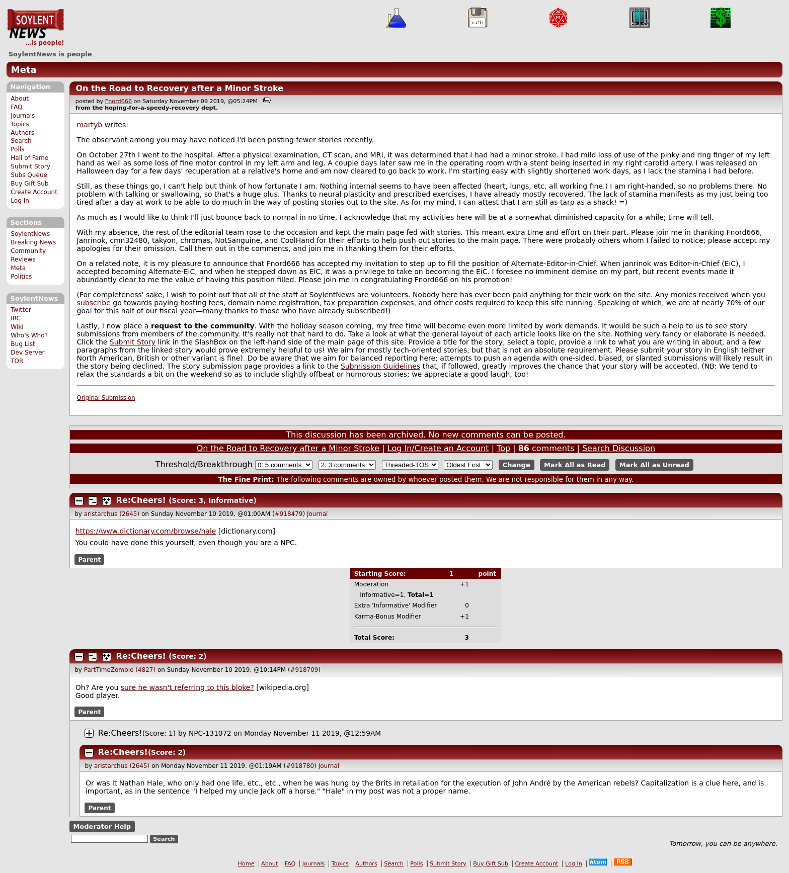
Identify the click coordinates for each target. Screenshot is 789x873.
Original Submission (106, 397)
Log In (20, 200)
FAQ (16, 107)
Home (246, 863)
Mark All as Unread (654, 465)
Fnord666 (118, 101)
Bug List (23, 343)
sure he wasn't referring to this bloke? (187, 687)
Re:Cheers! (141, 500)
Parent (89, 559)
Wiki (17, 326)
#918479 (289, 513)
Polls (17, 149)
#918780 (300, 765)
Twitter (21, 309)
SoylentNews (35, 28)
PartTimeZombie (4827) (119, 669)
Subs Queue (29, 175)
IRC (16, 318)
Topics (20, 124)
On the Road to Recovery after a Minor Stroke (179, 88)
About (20, 98)
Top (503, 448)
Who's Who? (29, 335)
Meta (24, 69)
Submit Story (30, 166)
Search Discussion (618, 448)
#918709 (304, 669)
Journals (23, 115)
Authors (22, 132)
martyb (90, 125)
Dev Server (27, 352)
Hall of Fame (29, 157)
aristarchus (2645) (111, 513)
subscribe (94, 303)
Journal (317, 513)
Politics (21, 276)
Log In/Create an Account (438, 448)
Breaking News (33, 242)
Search (21, 140)
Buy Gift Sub (29, 183)
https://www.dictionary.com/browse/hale (145, 531)
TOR (17, 361)
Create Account (34, 192)
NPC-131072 (210, 733)
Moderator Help (102, 826)
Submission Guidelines (380, 366)
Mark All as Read (575, 465)
